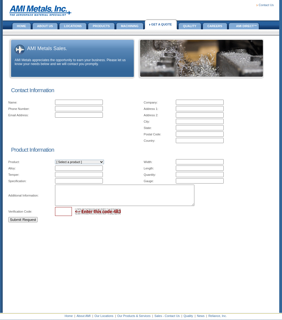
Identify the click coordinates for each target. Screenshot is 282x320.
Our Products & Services (133, 316)
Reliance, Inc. (217, 316)
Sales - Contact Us (167, 316)
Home (69, 316)
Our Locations (104, 316)
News (201, 316)
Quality (188, 316)
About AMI (84, 316)
